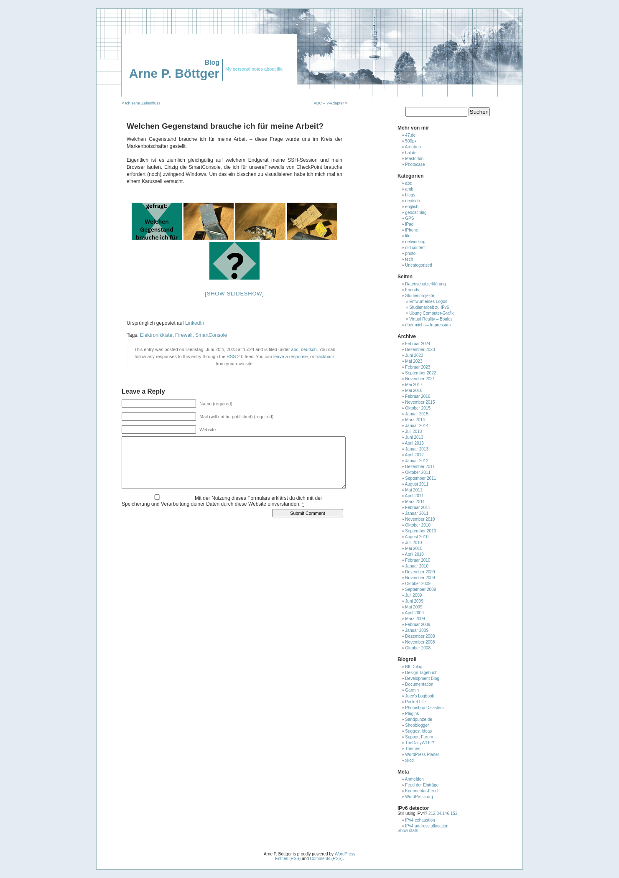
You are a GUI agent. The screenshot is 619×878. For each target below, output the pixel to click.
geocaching (415, 212)
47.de (410, 135)
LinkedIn (194, 323)
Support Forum (419, 737)
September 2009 (420, 589)
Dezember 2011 (420, 466)
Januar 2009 (416, 630)
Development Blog (422, 678)
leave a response (290, 356)
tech (409, 259)
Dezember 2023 (420, 349)
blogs (410, 195)
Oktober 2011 (417, 472)
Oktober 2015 (417, 408)
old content (415, 247)
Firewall (183, 335)
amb (409, 189)
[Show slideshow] (234, 293)
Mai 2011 (413, 490)
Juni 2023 (414, 355)
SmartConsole (211, 335)
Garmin (412, 690)
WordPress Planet (421, 754)
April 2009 (414, 613)
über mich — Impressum (428, 325)
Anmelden (414, 779)
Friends (412, 290)
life (407, 236)
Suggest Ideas (418, 731)
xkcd (409, 760)
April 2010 (414, 554)
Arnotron (413, 147)
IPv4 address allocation (426, 826)
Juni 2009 (414, 601)
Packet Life (415, 702)
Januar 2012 (416, 460)
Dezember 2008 (420, 636)
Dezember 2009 (420, 572)
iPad (409, 224)
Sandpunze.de (418, 719)
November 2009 (420, 577)
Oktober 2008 (417, 648)
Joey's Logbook (419, 696)
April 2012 (414, 455)
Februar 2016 (417, 396)
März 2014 (415, 419)
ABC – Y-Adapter (328, 103)
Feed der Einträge (421, 785)
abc (294, 349)
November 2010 (420, 519)
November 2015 (420, 402)
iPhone (411, 230)
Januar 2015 (416, 414)
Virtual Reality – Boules (430, 319)
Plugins (412, 713)
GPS (409, 218)
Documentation (419, 684)
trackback (325, 356)
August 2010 (416, 536)
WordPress (345, 854)
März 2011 (415, 501)
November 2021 (420, 379)
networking (415, 241)
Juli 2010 (413, 542)
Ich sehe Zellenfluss (142, 103)
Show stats (407, 830)
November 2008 (420, 642)
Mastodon (414, 158)
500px (410, 141)
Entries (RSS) (288, 858)
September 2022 (420, 373)
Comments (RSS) (326, 858)
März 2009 (415, 618)
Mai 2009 (413, 607)
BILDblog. (414, 666)
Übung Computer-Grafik (431, 313)
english (411, 206)
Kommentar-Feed (421, 791)
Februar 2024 (417, 343)
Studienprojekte (419, 295)
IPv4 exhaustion (420, 820)
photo (410, 253)
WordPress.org (419, 796)
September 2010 (420, 531)
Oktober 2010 (417, 525)
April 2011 (414, 496)
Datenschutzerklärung (425, 284)
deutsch (309, 349)
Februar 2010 (417, 560)
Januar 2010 (416, 566)
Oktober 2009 (417, 583)
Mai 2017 (413, 384)
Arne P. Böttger (174, 73)
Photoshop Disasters (424, 707)
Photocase (415, 164)
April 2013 (414, 443)
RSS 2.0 (235, 356)
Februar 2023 (417, 367)
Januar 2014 (416, 425)
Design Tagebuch (421, 672)
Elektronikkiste (156, 335)
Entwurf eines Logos (428, 301)
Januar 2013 (416, 449)
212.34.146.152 (442, 813)
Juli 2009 (413, 595)
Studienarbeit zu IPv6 (429, 307)
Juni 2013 (414, 437)
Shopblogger (417, 725)
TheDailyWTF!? (419, 743)
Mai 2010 (413, 548)
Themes (412, 748)
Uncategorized (418, 265)
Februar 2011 (417, 507)
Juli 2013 (413, 431)
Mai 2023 (413, 361)
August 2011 (416, 484)
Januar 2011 (416, 513)
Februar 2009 (417, 624)
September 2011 (420, 478)
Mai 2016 (413, 390)
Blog (211, 62)
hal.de (410, 152)
